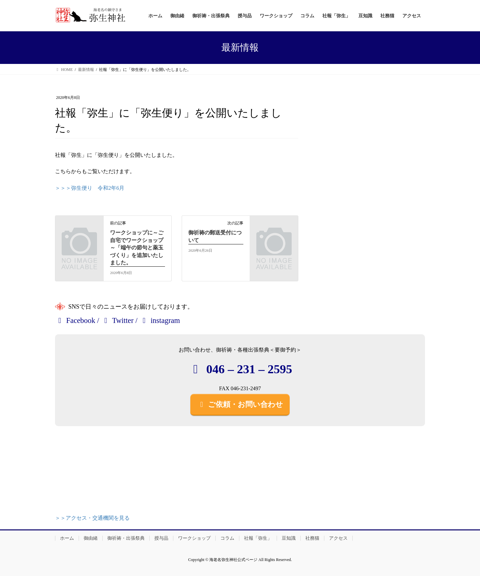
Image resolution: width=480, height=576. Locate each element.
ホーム (67, 538)
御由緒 (91, 538)
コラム (227, 538)
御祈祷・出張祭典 (126, 538)
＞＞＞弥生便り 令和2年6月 (89, 188)
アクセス (338, 538)
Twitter (117, 320)
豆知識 (289, 538)
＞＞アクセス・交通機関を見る (92, 518)
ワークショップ (194, 538)
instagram (159, 320)
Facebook (75, 320)
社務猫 (312, 538)
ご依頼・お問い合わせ (240, 404)
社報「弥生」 (258, 538)
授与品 (161, 538)
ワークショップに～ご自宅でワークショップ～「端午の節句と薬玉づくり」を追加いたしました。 (136, 247)
